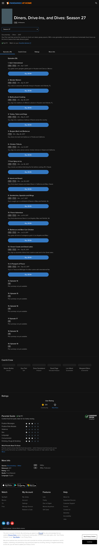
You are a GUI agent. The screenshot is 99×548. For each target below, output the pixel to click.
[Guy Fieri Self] (24, 377)
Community (44, 408)
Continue (89, 542)
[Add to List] (96, 23)
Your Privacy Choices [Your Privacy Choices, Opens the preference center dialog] (90, 536)
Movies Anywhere (48, 506)
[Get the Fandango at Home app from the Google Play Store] (19, 485)
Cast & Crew (22, 52)
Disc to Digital (47, 503)
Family (45, 500)
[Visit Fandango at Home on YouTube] (12, 523)
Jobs (64, 519)
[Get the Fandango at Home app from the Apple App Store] (7, 485)
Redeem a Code (27, 510)
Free (3, 506)
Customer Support (69, 503)
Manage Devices (27, 506)
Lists (44, 497)
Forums (65, 506)
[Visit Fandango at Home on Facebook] (8, 523)
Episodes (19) (7, 52)
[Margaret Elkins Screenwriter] (85, 377)
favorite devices (25, 43)
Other (19, 466)
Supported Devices (69, 500)
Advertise (66, 513)
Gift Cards (46, 510)
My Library (25, 497)
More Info (52, 52)
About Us (66, 497)
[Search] (96, 3)
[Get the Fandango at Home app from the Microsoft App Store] (32, 485)
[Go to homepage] (19, 3)
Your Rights (16, 537)
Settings (24, 503)
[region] (49, 539)
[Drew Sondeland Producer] (39, 377)
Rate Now (55, 408)
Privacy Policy (12, 535)
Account (25, 500)
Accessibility (67, 516)
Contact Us (66, 510)
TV (2, 503)
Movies (4, 500)
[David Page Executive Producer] (54, 377)
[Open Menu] (3, 3)
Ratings (37, 52)
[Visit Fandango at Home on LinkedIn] (3, 523)
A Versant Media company (18, 528)
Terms (41, 533)
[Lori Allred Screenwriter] (69, 377)
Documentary (11, 466)
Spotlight (4, 497)
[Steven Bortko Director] (8, 377)
